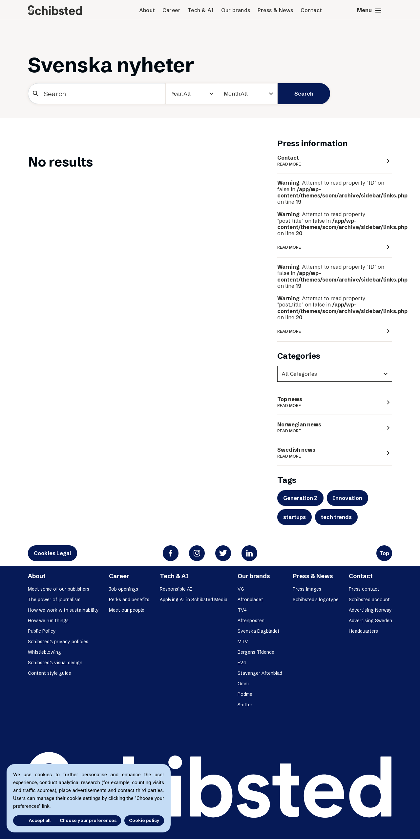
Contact (311, 10)
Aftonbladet (250, 599)
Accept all (32, 820)
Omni (243, 684)
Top (384, 553)
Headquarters (363, 631)
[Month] (248, 93)
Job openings (123, 589)
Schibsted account (369, 599)
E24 (242, 663)
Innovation (347, 498)
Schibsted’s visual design (55, 663)
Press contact (364, 589)
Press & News (275, 10)
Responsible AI (176, 589)
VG (241, 589)
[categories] (334, 374)
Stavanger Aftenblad (260, 673)
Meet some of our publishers (58, 589)
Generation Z (300, 498)
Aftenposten (251, 621)
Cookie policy (144, 820)
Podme (245, 694)
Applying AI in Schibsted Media (193, 599)
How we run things (48, 621)
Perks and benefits (129, 599)
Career (171, 10)
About (147, 10)
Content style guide (49, 673)
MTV (243, 642)
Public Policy (42, 631)
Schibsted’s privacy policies (58, 642)
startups (294, 517)
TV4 (242, 610)
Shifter (245, 705)
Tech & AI (201, 10)
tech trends (336, 517)
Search (303, 93)
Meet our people (126, 610)
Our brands (235, 10)
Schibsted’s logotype (316, 599)
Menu (369, 10)
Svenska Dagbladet (259, 631)
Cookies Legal (52, 553)
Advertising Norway (370, 610)
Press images (307, 589)
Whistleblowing (44, 652)
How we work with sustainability (63, 610)
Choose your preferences (88, 820)
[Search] (96, 93)
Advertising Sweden (370, 621)
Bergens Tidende (256, 652)
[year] (191, 93)
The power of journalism (54, 599)
